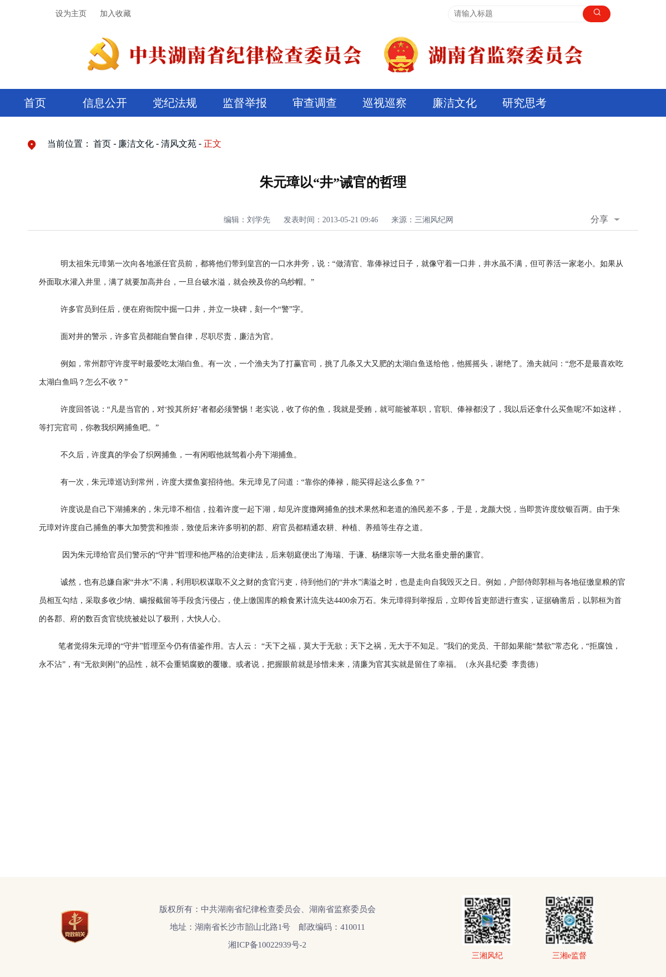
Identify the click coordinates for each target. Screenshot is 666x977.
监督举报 (245, 103)
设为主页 (71, 13)
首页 (35, 103)
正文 (212, 143)
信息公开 (105, 103)
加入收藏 (115, 13)
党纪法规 (175, 103)
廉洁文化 (454, 103)
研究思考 (524, 103)
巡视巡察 (384, 103)
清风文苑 (178, 143)
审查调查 (314, 103)
